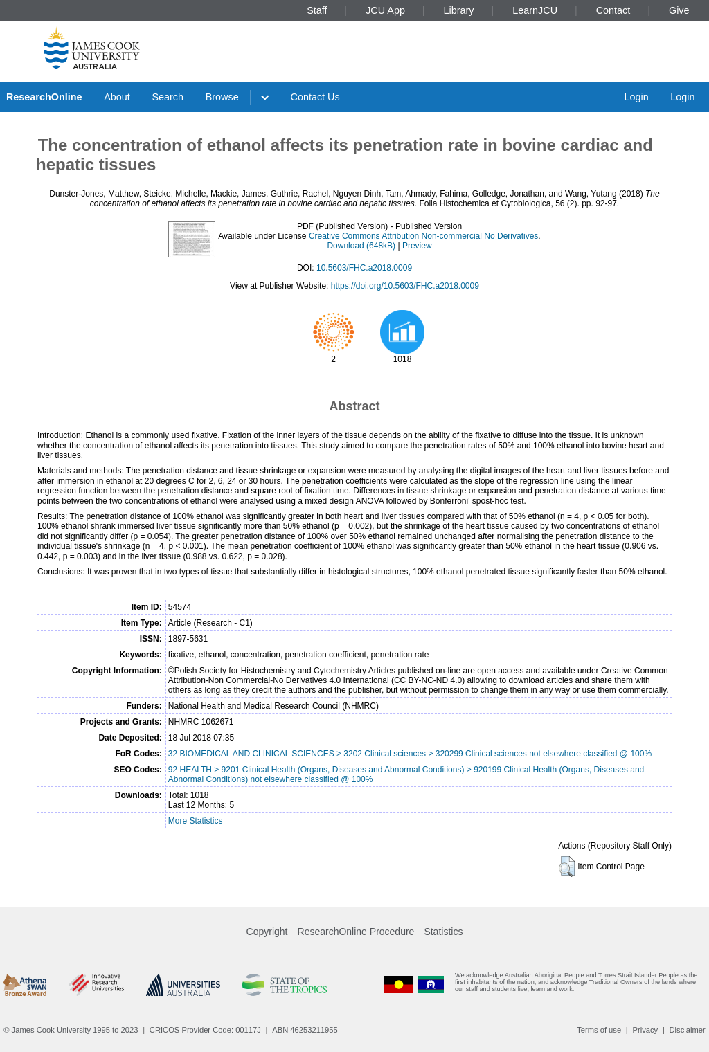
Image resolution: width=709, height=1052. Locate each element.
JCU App (385, 10)
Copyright (267, 931)
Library (459, 10)
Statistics (443, 931)
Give (679, 10)
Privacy (645, 1030)
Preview (417, 246)
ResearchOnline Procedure (356, 931)
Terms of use (599, 1030)
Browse (222, 96)
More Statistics (195, 821)
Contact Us (315, 96)
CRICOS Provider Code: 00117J (205, 1030)
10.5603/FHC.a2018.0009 (364, 268)
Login (636, 96)
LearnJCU (534, 10)
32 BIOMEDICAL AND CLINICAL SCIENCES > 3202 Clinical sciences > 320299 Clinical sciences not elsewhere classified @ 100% (410, 754)
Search (167, 96)
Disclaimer (688, 1030)
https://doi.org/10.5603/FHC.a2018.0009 (405, 286)
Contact (613, 10)
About (117, 96)
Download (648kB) (361, 246)
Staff (317, 10)
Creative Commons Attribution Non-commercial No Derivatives (423, 236)
